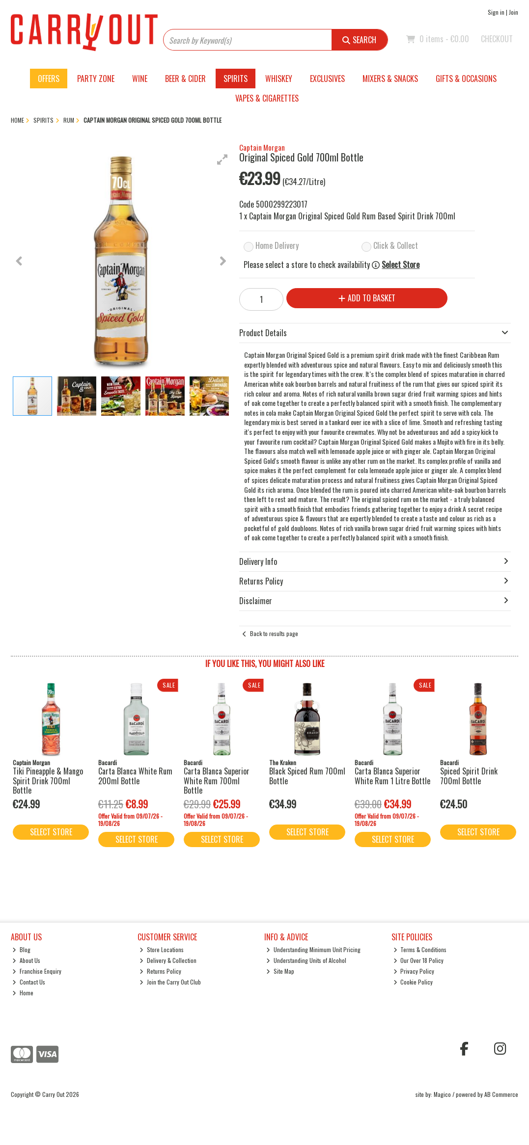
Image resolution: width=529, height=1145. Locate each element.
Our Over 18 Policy (418, 960)
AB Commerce (501, 1094)
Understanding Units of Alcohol (306, 960)
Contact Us (28, 982)
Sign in (496, 12)
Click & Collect (395, 245)
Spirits (235, 78)
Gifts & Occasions (466, 78)
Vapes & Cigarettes (267, 98)
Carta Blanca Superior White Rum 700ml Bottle (217, 780)
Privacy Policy (414, 971)
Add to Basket (366, 298)
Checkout (497, 39)
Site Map (280, 971)
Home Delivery (277, 245)
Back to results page (274, 633)
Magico (442, 1094)
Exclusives (327, 78)
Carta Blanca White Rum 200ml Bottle (135, 775)
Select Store (400, 264)
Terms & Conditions (420, 949)
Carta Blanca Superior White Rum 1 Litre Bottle (392, 775)
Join (513, 12)
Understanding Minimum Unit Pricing (313, 949)
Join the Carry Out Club (170, 982)
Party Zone (95, 78)
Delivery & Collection (167, 960)
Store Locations (161, 949)
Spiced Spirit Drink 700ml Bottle (469, 775)
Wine (139, 78)
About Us (26, 960)
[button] (222, 159)
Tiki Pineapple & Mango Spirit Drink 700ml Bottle (48, 780)
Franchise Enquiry (36, 971)
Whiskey (278, 78)
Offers (48, 78)
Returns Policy (160, 971)
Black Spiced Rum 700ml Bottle (307, 775)
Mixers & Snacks (390, 78)
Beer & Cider (185, 78)
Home (22, 992)
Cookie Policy (413, 982)
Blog (21, 949)
